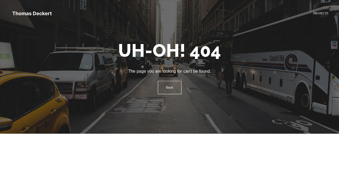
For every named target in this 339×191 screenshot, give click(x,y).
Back (169, 87)
